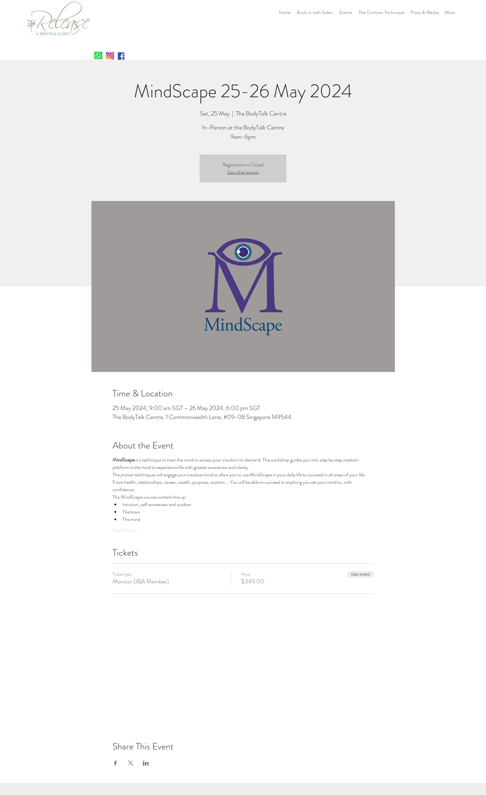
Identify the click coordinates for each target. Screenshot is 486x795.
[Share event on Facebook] (115, 763)
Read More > (125, 530)
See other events (243, 172)
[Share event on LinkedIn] (146, 763)
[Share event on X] (131, 763)
